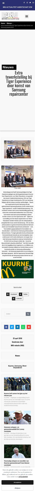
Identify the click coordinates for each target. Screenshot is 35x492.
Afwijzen (17, 488)
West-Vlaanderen (20, 367)
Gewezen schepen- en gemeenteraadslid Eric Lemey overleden (14, 429)
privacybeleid (23, 477)
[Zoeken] (28, 314)
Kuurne (11, 366)
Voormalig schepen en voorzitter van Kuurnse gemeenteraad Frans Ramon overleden (16, 463)
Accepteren (17, 482)
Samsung (18, 366)
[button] (3, 2)
